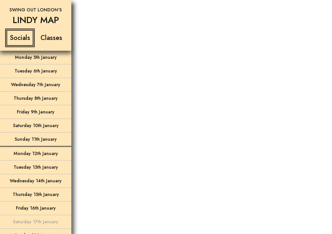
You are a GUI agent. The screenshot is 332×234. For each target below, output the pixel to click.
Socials (20, 38)
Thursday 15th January (36, 194)
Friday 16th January (36, 208)
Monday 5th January (36, 57)
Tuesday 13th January (36, 167)
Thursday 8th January (36, 98)
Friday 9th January (35, 112)
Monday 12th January (36, 153)
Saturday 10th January (36, 125)
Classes (51, 38)
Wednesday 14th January (36, 180)
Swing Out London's (35, 9)
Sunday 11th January (36, 139)
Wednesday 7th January (35, 84)
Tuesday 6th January (36, 71)
